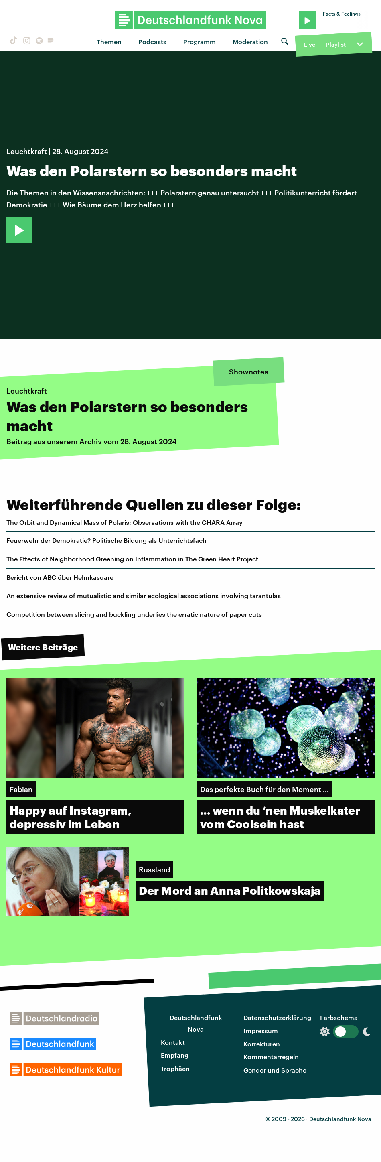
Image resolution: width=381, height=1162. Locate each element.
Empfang (174, 1055)
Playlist (336, 44)
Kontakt (173, 1042)
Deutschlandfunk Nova (196, 1023)
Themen (109, 41)
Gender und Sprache (274, 1070)
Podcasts (152, 41)
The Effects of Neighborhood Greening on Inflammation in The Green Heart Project (132, 559)
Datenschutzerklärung (277, 1017)
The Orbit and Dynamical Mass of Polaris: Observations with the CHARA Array (124, 522)
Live (309, 44)
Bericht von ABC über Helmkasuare (59, 577)
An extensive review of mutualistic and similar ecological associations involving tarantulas (143, 595)
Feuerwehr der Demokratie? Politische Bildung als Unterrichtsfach (106, 540)
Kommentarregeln (271, 1056)
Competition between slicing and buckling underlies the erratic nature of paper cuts (134, 614)
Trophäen (175, 1068)
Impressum (260, 1030)
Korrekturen (261, 1044)
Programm (199, 41)
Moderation (250, 41)
